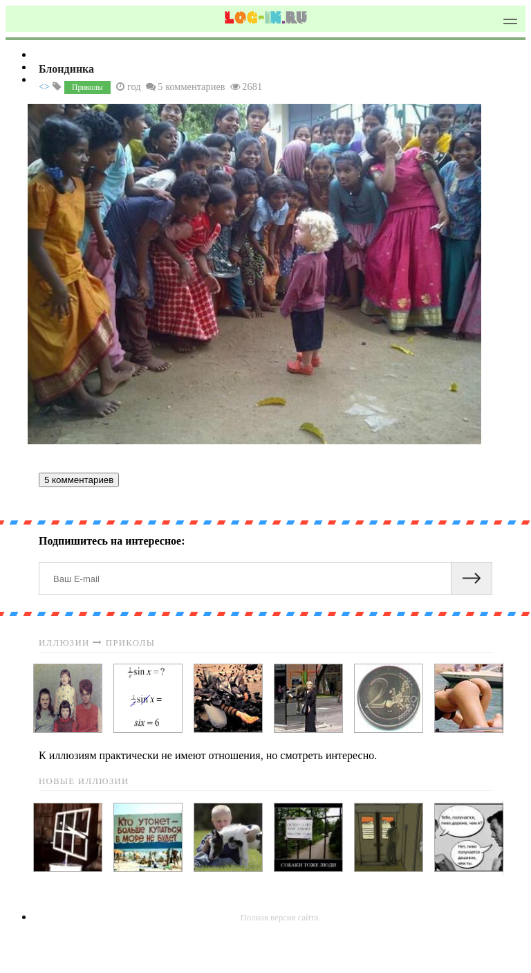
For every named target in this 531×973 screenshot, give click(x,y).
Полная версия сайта (280, 917)
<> (44, 86)
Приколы (87, 87)
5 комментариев (78, 480)
